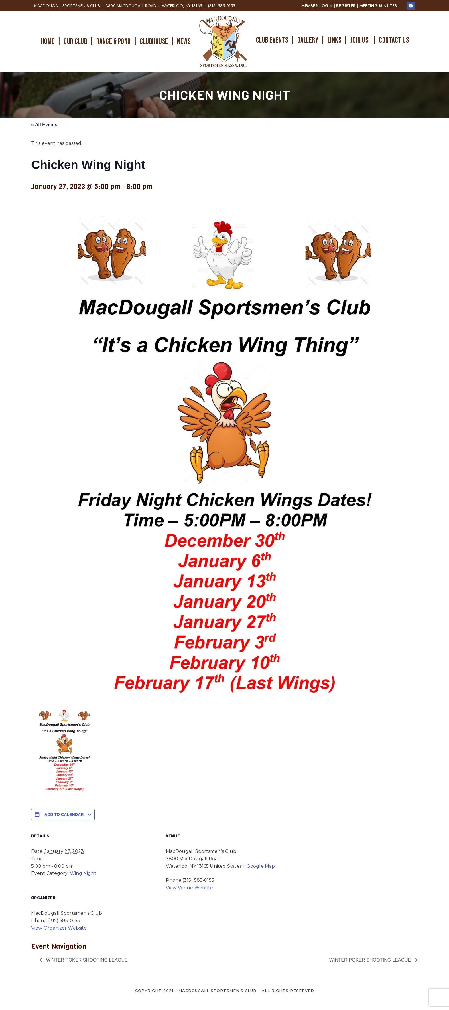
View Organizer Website (59, 928)
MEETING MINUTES (378, 6)
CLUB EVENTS (272, 40)
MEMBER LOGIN (317, 6)
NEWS (183, 41)
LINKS (335, 40)
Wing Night (83, 873)
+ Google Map (259, 866)
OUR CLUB (75, 41)
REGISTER (346, 6)
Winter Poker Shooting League (86, 960)
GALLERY (308, 40)
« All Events (44, 124)
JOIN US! (360, 40)
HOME (48, 41)
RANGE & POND (113, 41)
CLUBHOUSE (154, 41)
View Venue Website (189, 887)
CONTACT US (394, 40)
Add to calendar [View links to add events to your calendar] (64, 814)
